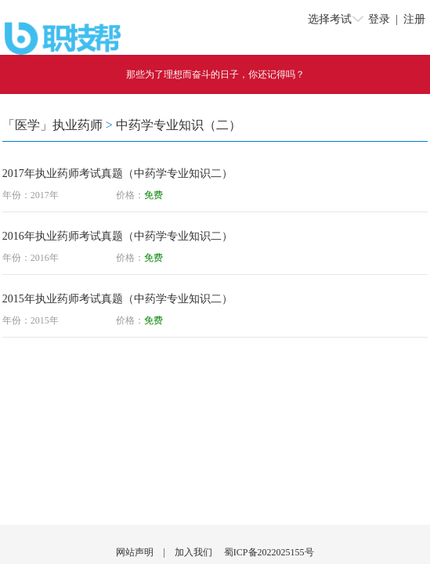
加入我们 (193, 552)
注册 (414, 19)
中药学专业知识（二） (178, 125)
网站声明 (135, 552)
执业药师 (77, 125)
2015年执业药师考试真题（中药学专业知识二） (117, 299)
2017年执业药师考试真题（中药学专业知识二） (117, 173)
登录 (379, 19)
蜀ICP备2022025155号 (269, 552)
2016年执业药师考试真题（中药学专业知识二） (117, 236)
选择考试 (330, 19)
